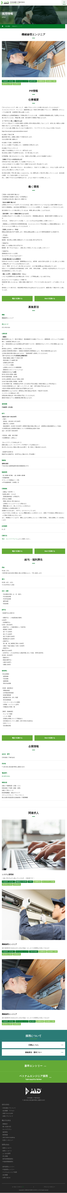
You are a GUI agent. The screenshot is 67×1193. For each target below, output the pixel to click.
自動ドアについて (8, 1116)
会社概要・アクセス (8, 1111)
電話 (3, 539)
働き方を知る (6, 1120)
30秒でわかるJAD (8, 1113)
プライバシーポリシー (49, 1187)
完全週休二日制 (51, 81)
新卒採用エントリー (8, 1167)
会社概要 (5, 1175)
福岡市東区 (33, 81)
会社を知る (5, 1104)
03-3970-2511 (6, 776)
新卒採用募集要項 (8, 1159)
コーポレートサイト (17, 1187)
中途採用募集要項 (8, 1161)
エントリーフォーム (12, 539)
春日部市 (32, 1021)
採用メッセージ (7, 1151)
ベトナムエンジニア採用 (10, 1172)
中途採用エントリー (8, 1169)
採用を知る (5, 1144)
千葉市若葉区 (34, 951)
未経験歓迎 (17, 84)
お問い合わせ (6, 1177)
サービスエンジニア (22, 81)
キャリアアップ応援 (48, 882)
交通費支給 (41, 81)
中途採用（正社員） (8, 81)
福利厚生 (5, 1132)
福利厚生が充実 (7, 84)
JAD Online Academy (9, 1137)
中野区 (30, 882)
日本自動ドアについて (9, 1108)
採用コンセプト (7, 1148)
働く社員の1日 (7, 1126)
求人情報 (7, 26)
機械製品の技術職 (21, 882)
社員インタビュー (8, 1140)
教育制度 (5, 1135)
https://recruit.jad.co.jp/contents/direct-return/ (15, 131)
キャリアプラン (7, 1129)
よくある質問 (6, 1153)
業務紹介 (5, 1124)
